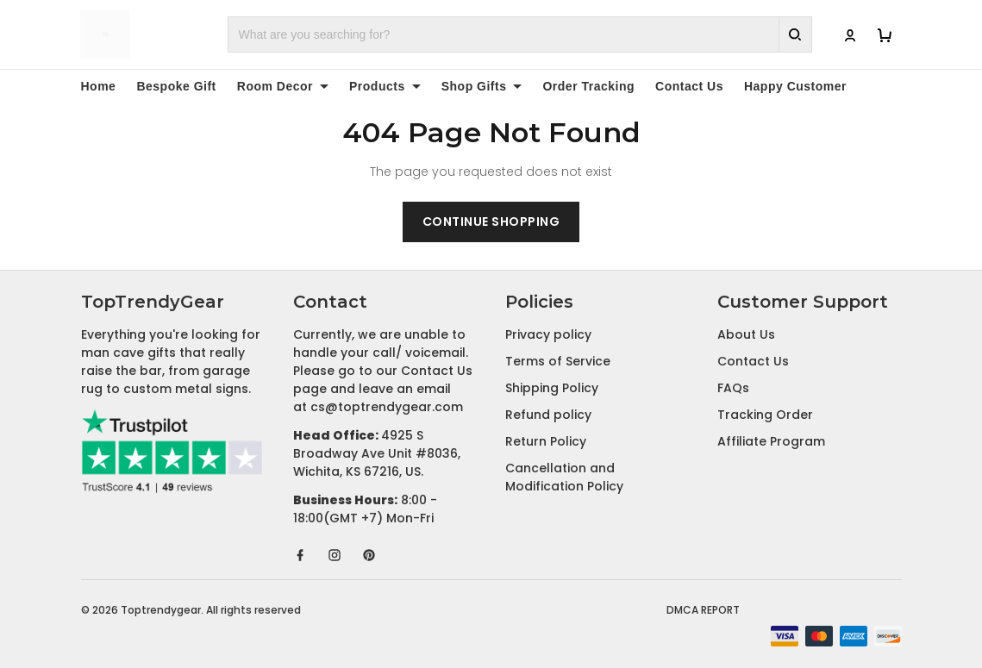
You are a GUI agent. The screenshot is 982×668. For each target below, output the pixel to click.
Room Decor (282, 86)
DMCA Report (703, 609)
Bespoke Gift (176, 86)
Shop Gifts (481, 86)
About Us (746, 334)
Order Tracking (588, 86)
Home (98, 86)
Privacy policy (548, 334)
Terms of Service (557, 361)
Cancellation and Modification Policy (564, 477)
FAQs (733, 387)
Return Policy (545, 441)
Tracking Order (765, 414)
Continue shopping (491, 221)
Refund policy (548, 414)
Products (385, 86)
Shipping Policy (551, 387)
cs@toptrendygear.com (386, 406)
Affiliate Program (771, 441)
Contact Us (689, 86)
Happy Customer (795, 86)
